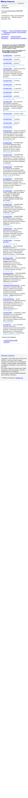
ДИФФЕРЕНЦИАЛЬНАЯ (11, 285)
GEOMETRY (7, 246)
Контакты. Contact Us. (8, 355)
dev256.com (19, 378)
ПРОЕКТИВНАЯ (8, 299)
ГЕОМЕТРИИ (7, 312)
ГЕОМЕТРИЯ (7, 55)
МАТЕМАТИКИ (8, 258)
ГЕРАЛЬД (6, 342)
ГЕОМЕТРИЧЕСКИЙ (10, 340)
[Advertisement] (10, 24)
